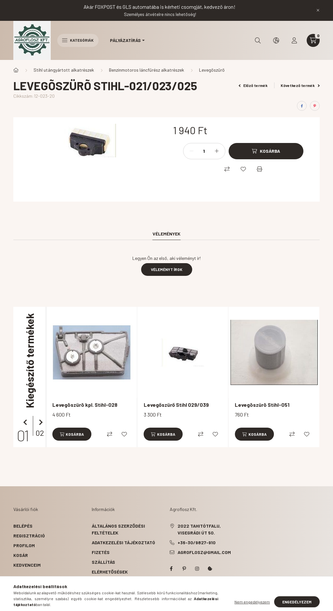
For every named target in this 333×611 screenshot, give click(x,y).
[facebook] (302, 106)
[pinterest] (315, 106)
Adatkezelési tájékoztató (123, 542)
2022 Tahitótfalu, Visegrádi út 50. (199, 529)
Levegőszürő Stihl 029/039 (176, 405)
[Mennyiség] (204, 151)
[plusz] (217, 151)
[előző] (26, 422)
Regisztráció (29, 535)
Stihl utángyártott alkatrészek (63, 70)
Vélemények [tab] (166, 233)
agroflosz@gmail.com (204, 552)
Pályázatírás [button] (125, 40)
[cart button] (313, 40)
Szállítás (103, 562)
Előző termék (253, 85)
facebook (171, 568)
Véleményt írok (166, 269)
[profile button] (294, 40)
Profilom (24, 545)
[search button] (257, 40)
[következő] (39, 422)
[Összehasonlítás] (226, 169)
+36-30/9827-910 (197, 542)
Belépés (23, 526)
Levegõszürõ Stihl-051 (262, 405)
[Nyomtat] (259, 169)
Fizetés (101, 552)
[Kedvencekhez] (243, 169)
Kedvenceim (27, 565)
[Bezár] (318, 10)
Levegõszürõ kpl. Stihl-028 (84, 405)
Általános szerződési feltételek (118, 529)
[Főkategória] (16, 70)
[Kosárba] (266, 151)
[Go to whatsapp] (317, 592)
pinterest (184, 568)
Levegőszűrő (212, 70)
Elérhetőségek (110, 572)
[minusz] (191, 151)
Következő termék (300, 85)
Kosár (20, 555)
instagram (197, 568)
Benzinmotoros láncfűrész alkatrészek (146, 70)
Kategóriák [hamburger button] (78, 40)
